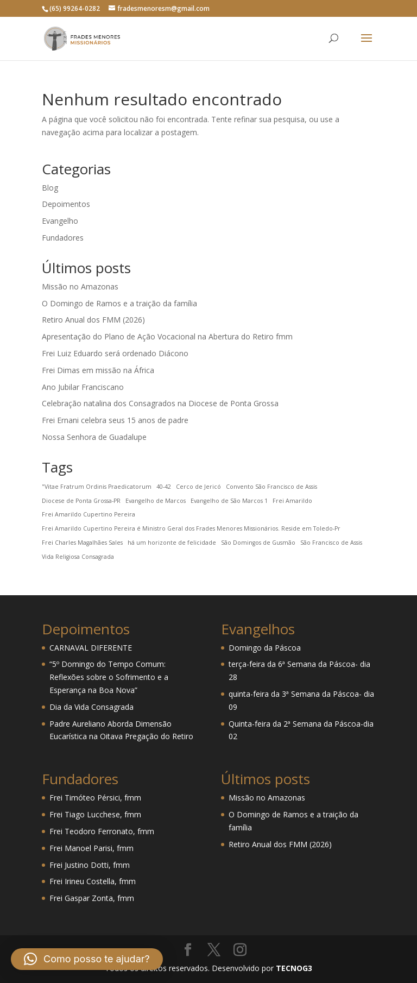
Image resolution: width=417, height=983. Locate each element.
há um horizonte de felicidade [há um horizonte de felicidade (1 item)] (172, 542)
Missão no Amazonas (80, 286)
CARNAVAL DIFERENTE (90, 647)
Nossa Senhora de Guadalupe (94, 437)
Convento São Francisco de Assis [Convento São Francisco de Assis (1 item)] (271, 486)
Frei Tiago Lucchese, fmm (95, 814)
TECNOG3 (293, 968)
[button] (87, 959)
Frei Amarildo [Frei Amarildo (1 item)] (292, 501)
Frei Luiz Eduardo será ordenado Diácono (115, 353)
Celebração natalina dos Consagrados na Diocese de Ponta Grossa (160, 403)
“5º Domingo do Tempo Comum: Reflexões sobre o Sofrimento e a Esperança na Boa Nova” (108, 677)
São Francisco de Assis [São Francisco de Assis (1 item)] (331, 542)
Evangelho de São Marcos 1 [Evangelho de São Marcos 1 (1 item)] (229, 501)
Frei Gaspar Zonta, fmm (91, 898)
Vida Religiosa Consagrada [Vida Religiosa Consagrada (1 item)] (78, 556)
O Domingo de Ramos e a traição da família (119, 303)
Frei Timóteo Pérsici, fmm (95, 797)
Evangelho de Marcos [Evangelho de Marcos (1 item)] (155, 501)
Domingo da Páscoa (265, 647)
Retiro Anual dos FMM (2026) (93, 319)
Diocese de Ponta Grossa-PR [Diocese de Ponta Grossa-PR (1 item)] (81, 501)
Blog (50, 187)
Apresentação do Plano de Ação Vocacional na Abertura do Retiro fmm (167, 336)
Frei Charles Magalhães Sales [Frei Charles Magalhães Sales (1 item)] (82, 542)
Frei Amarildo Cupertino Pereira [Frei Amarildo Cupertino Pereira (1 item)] (88, 514)
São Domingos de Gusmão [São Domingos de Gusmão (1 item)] (258, 542)
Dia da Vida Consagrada (91, 707)
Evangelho (60, 221)
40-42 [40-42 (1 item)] (163, 486)
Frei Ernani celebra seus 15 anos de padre (115, 420)
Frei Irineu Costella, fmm (92, 881)
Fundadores (63, 237)
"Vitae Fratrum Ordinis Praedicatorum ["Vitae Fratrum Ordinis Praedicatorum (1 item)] (96, 486)
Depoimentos (66, 204)
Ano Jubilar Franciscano (83, 387)
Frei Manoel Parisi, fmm (91, 848)
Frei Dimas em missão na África (98, 370)
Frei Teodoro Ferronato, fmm (101, 831)
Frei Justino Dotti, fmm (89, 865)
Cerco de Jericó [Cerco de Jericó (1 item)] (198, 486)
